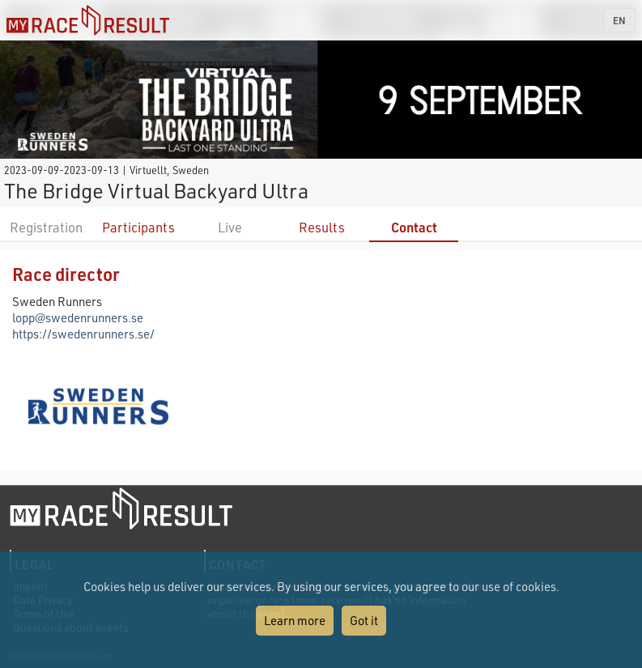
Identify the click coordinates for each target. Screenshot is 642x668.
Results (322, 227)
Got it (364, 620)
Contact (414, 227)
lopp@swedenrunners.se (77, 317)
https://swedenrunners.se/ (83, 333)
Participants (138, 227)
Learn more (294, 620)
